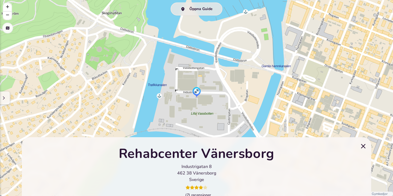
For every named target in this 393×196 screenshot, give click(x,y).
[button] (196, 92)
